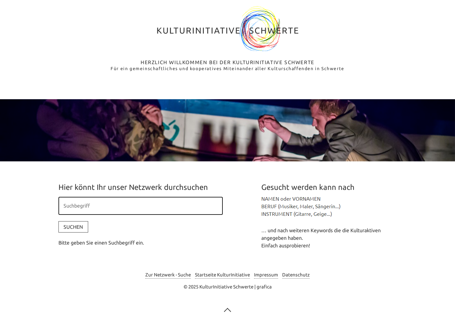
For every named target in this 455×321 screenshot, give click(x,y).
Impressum (266, 274)
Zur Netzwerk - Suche (168, 274)
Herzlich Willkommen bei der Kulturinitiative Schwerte (227, 62)
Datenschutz (296, 274)
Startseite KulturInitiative (222, 274)
